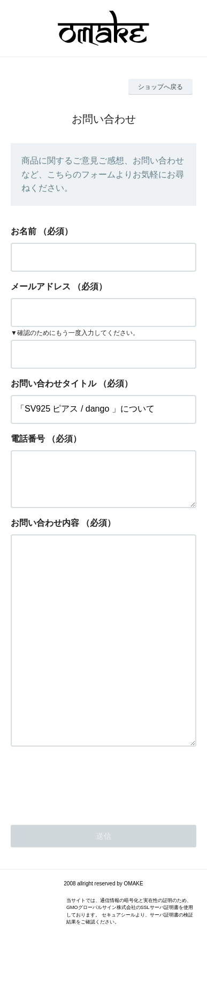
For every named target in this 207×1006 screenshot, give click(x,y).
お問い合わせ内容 (45, 531)
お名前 (23, 231)
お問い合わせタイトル (53, 383)
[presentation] (92, 834)
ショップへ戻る (160, 87)
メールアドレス (41, 286)
